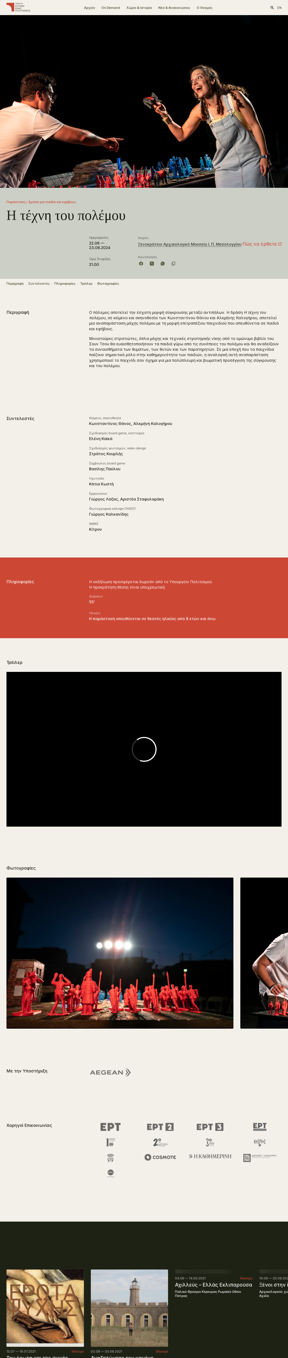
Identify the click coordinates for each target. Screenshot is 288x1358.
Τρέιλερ (86, 285)
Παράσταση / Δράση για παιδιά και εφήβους (41, 202)
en (279, 8)
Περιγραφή (15, 285)
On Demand (110, 8)
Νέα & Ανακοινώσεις (174, 8)
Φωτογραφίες (108, 285)
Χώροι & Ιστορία (139, 8)
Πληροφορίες (65, 285)
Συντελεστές (39, 285)
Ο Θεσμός (204, 8)
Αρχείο (89, 8)
